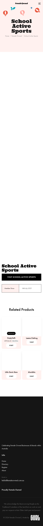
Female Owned (17, 36)
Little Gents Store (11, 372)
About (4, 470)
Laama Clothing (31, 338)
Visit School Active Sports (21, 277)
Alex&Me (31, 372)
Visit (11, 345)
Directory (5, 464)
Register (4, 467)
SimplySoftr (11, 338)
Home (7, 36)
